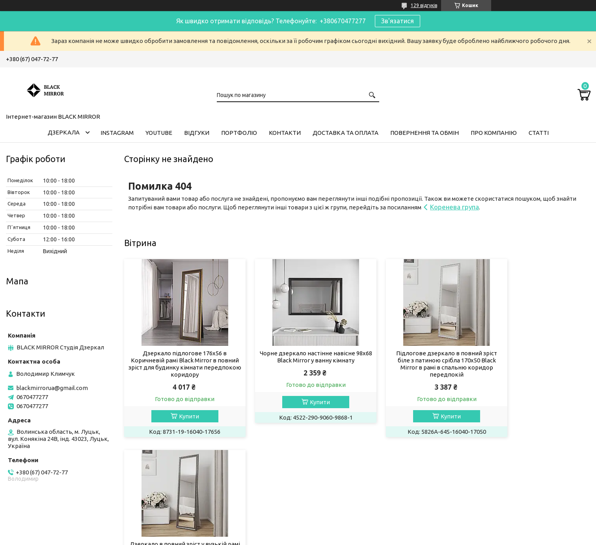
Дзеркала (64, 132)
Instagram (117, 132)
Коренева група (454, 207)
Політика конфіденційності (367, 537)
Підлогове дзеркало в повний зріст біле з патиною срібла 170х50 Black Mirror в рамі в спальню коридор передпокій (416, 364)
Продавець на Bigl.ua (298, 530)
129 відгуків (424, 5)
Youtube (158, 132)
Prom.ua (336, 523)
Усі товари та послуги (553, 454)
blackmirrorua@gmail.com (52, 387)
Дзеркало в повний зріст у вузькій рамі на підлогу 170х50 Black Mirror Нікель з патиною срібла (535, 360)
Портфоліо (239, 132)
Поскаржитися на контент (302, 537)
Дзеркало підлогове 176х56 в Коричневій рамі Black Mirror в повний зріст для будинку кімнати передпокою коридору (178, 364)
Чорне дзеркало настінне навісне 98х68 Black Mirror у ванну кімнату (297, 357)
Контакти (285, 132)
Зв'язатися (397, 20)
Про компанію (494, 132)
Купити (183, 416)
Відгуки (196, 132)
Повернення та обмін (424, 132)
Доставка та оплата (345, 132)
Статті (539, 132)
